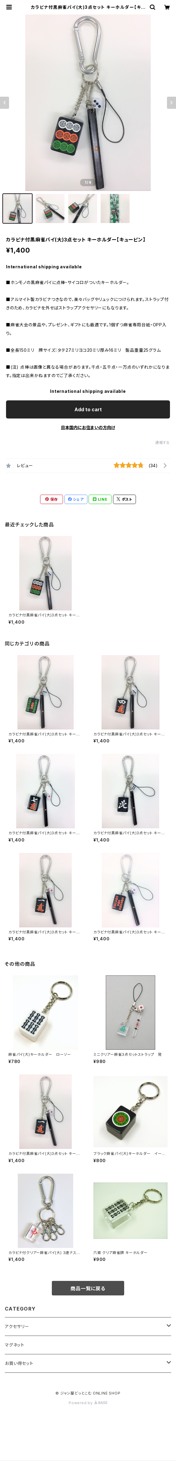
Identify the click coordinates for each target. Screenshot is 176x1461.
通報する (162, 442)
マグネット (14, 1344)
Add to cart (88, 409)
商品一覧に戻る (88, 1288)
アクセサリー (17, 1326)
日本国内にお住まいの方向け (88, 427)
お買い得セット (19, 1363)
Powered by (88, 1403)
